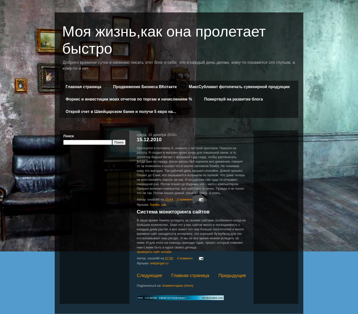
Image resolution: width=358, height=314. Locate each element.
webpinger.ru (159, 263)
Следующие (149, 275)
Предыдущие (232, 275)
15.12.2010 (149, 139)
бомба (154, 205)
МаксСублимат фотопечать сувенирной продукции (239, 87)
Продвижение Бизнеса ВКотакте (145, 87)
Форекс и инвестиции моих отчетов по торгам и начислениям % (129, 99)
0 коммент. (185, 199)
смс (164, 205)
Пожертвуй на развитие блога (233, 99)
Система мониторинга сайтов (173, 211)
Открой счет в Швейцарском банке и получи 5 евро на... (121, 111)
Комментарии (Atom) (177, 285)
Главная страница (83, 87)
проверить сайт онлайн (154, 252)
